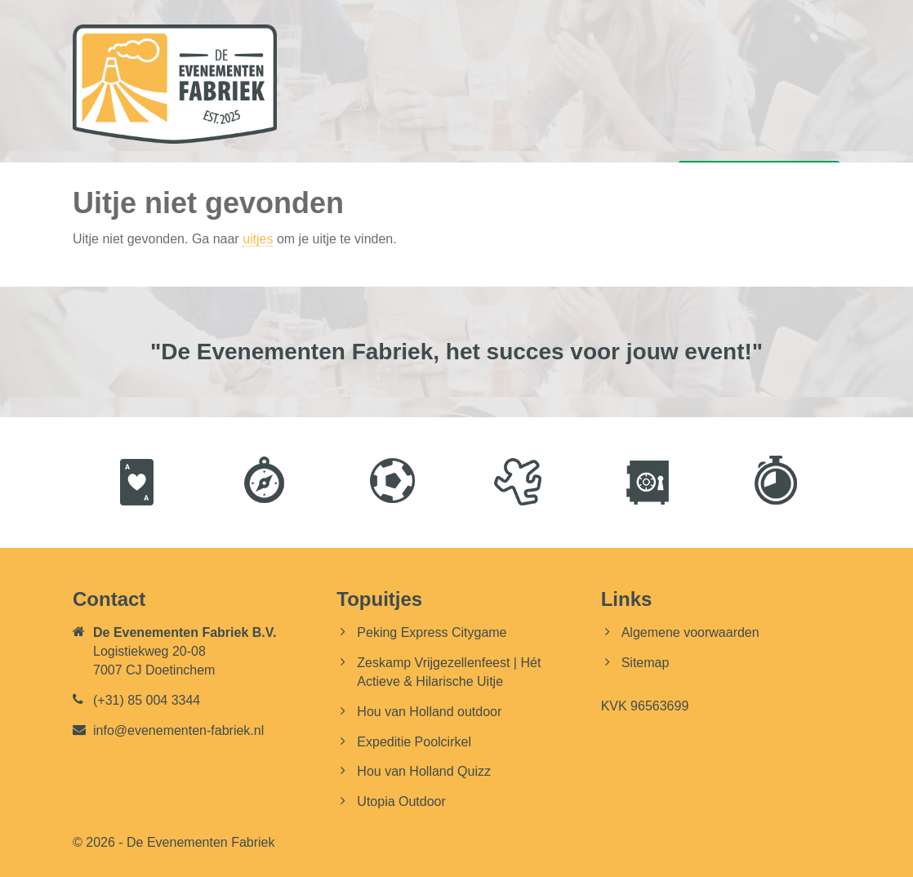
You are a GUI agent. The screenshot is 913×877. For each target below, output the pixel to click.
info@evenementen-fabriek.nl (178, 730)
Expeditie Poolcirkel (414, 742)
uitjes (258, 239)
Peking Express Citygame (431, 632)
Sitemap (645, 663)
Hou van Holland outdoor (429, 712)
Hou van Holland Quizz (424, 771)
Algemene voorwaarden (690, 632)
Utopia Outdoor (401, 801)
